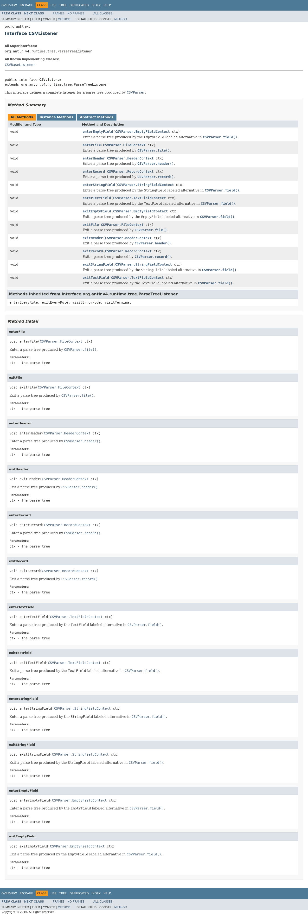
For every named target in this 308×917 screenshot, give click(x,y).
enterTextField (97, 198)
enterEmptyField (98, 132)
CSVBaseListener (20, 65)
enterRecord (94, 171)
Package (26, 5)
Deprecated (79, 5)
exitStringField (98, 264)
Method (64, 19)
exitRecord (93, 251)
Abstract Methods (97, 117)
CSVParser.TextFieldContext (139, 198)
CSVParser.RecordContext (130, 171)
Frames (59, 13)
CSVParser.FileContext (124, 145)
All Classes (102, 13)
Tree (63, 5)
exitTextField (96, 278)
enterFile (92, 145)
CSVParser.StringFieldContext (145, 185)
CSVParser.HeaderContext (130, 158)
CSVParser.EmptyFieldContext (142, 132)
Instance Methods (56, 117)
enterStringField (99, 185)
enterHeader (94, 158)
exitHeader (93, 238)
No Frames (75, 13)
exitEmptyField (97, 211)
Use (53, 5)
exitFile (91, 225)
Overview (9, 5)
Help (107, 5)
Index (96, 5)
